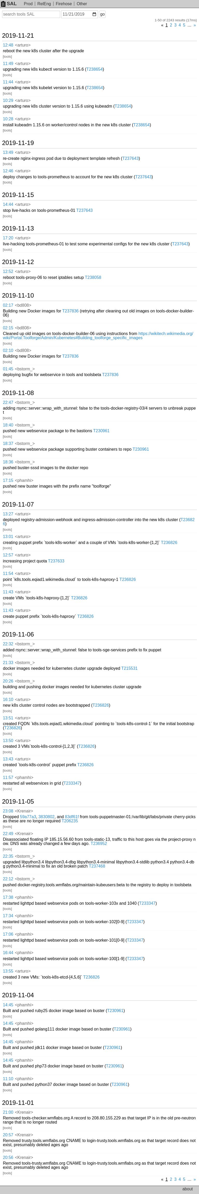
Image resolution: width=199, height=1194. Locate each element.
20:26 (8, 681)
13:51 (8, 718)
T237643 (130, 158)
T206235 (70, 821)
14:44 (8, 204)
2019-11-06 (18, 634)
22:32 (8, 644)
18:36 (8, 462)
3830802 (46, 817)
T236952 (99, 843)
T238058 (93, 277)
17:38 (8, 897)
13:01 (8, 536)
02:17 (8, 305)
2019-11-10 (18, 295)
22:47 (8, 402)
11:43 (8, 592)
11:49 (8, 63)
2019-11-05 (18, 801)
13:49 (8, 152)
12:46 (8, 171)
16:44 (8, 952)
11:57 (8, 777)
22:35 (8, 856)
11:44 (8, 82)
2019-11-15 (18, 195)
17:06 (8, 934)
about (187, 1189)
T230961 (101, 431)
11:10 (8, 1079)
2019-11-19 (18, 143)
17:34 (8, 916)
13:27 (8, 514)
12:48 (8, 45)
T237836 (70, 311)
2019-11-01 (18, 1103)
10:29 (8, 100)
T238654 (94, 69)
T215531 (129, 668)
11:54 (8, 573)
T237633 (56, 561)
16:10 (8, 699)
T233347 (71, 783)
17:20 (8, 238)
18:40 (8, 425)
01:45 (8, 369)
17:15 (8, 480)
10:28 (8, 119)
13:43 (8, 759)
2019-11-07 (18, 504)
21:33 (8, 662)
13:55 (8, 971)
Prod (28, 4)
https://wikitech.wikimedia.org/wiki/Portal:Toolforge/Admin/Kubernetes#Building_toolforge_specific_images (98, 335)
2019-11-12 (18, 262)
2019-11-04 (18, 995)
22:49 (8, 833)
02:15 (8, 328)
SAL (9, 3)
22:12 (8, 879)
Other (82, 4)
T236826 (169, 542)
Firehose (64, 4)
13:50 (8, 740)
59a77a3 (28, 817)
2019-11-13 (18, 228)
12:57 (8, 555)
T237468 (97, 866)
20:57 (8, 1135)
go (102, 14)
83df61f (72, 817)
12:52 (8, 271)
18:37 (8, 443)
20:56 (8, 1157)
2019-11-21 (18, 36)
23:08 (8, 811)
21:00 (8, 1112)
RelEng (44, 4)
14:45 (8, 1005)
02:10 (8, 350)
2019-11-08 (18, 393)
